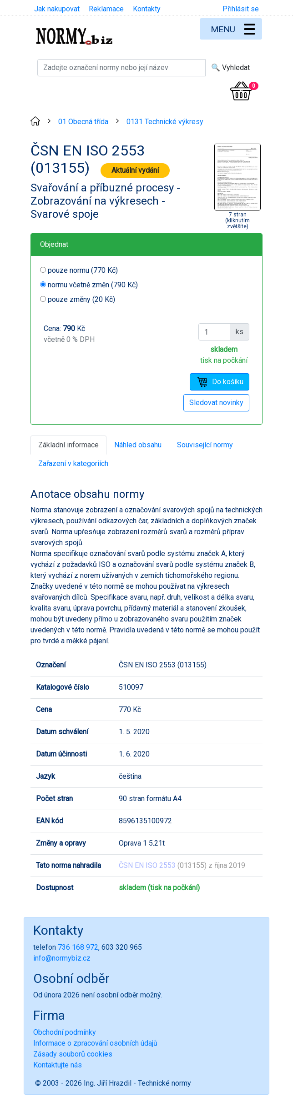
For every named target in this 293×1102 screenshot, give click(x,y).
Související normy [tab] (205, 445)
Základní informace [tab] (68, 445)
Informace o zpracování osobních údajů (95, 1043)
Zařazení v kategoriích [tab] (73, 463)
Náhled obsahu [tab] (138, 445)
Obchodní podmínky (64, 1032)
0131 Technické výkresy (164, 121)
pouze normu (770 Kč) (83, 270)
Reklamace (106, 9)
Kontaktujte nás (57, 1065)
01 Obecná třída (83, 121)
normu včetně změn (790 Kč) (93, 285)
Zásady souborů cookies (72, 1054)
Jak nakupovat (57, 9)
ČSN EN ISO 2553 (147, 865)
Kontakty (147, 9)
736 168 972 (78, 947)
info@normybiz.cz (62, 958)
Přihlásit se (240, 9)
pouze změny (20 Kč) (81, 299)
